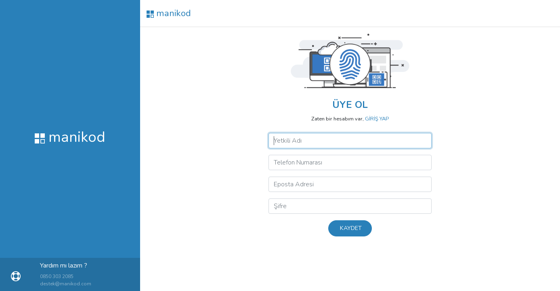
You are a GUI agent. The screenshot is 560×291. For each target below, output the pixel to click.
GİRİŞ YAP (377, 118)
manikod (169, 13)
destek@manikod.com (65, 283)
